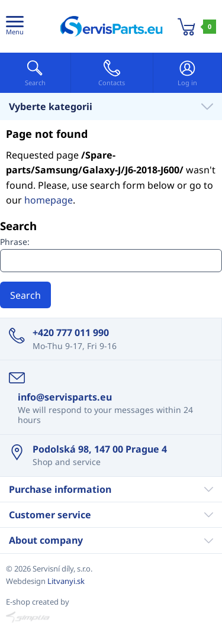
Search (25, 295)
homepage (48, 199)
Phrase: (15, 241)
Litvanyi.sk (66, 581)
